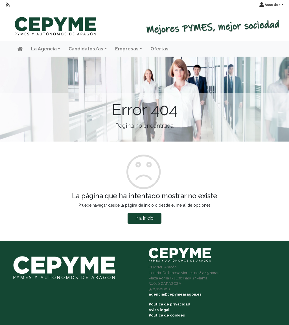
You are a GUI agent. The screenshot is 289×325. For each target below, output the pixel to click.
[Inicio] (54, 23)
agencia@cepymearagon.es (175, 294)
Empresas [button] (127, 49)
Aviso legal (159, 310)
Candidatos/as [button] (86, 49)
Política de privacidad (169, 304)
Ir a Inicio (144, 218)
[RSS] (8, 5)
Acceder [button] (270, 5)
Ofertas (159, 49)
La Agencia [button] (44, 49)
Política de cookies (167, 315)
